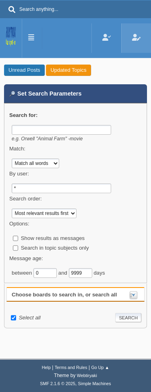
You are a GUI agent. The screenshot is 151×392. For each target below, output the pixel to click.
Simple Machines (94, 383)
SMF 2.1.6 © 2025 (57, 383)
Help (46, 367)
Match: (17, 149)
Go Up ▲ (100, 367)
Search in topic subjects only (55, 247)
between (22, 272)
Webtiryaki (87, 375)
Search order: (25, 199)
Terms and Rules (71, 367)
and (63, 272)
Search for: (23, 115)
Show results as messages (53, 238)
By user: (19, 174)
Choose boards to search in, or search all (64, 295)
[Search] (12, 10)
